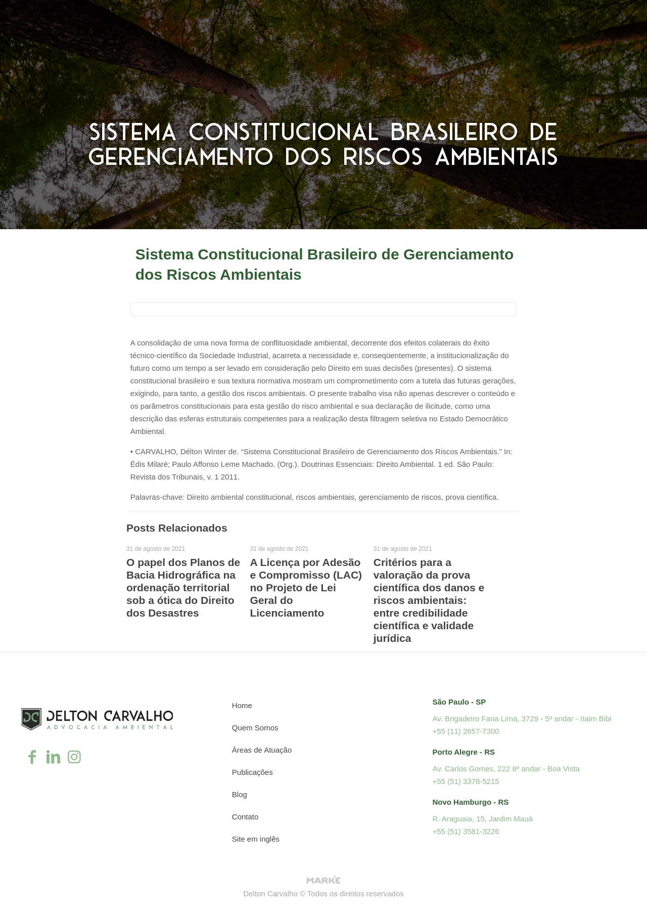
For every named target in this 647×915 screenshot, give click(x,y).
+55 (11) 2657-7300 (465, 731)
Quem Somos (255, 727)
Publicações (252, 772)
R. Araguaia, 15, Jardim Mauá (482, 818)
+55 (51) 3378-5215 (465, 781)
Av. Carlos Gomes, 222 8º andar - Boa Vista (505, 768)
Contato (245, 816)
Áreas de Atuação (262, 750)
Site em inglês (256, 839)
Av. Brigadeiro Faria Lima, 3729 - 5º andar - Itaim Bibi (521, 718)
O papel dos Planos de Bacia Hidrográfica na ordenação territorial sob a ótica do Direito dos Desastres (183, 587)
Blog (239, 794)
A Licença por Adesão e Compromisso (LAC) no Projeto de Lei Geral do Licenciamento (306, 587)
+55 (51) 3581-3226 (465, 831)
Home (242, 705)
